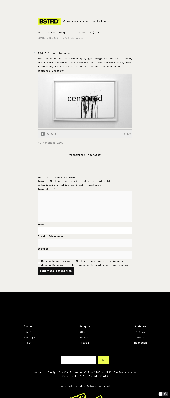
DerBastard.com (124, 372)
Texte (141, 337)
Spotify (29, 337)
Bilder (140, 332)
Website (43, 248)
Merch (85, 342)
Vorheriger (77, 155)
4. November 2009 (50, 142)
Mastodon (140, 342)
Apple (29, 332)
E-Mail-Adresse (50, 236)
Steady (85, 332)
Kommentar (46, 189)
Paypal (85, 337)
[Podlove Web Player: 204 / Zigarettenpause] (85, 133)
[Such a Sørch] (103, 360)
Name (42, 224)
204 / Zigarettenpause (54, 53)
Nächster (94, 155)
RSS (29, 342)
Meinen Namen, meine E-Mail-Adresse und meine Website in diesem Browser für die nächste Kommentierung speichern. (84, 263)
